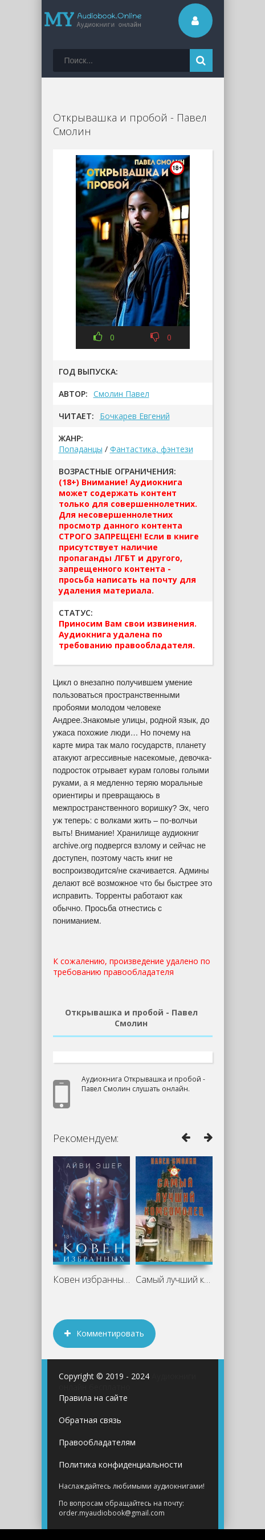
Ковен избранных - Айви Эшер (91, 1279)
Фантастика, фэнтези (151, 449)
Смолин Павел (121, 393)
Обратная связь (90, 1420)
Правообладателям (97, 1442)
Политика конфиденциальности (120, 1464)
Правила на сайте (93, 1397)
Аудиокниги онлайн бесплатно (127, 1381)
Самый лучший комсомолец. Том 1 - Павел (174, 1279)
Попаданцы (81, 449)
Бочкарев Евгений (135, 416)
